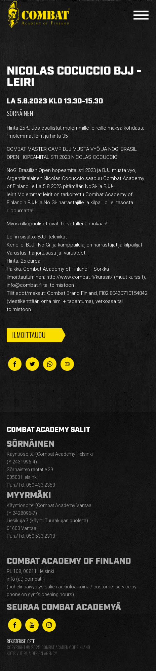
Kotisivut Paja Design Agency (32, 653)
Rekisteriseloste (21, 641)
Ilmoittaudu (28, 335)
